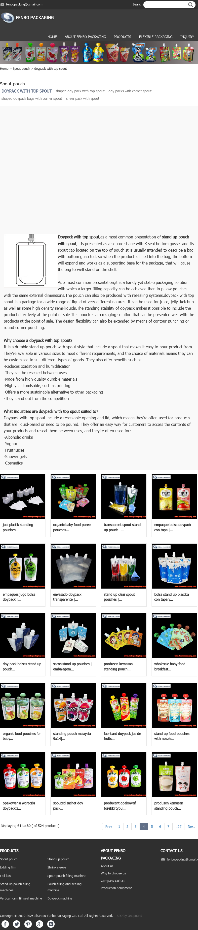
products (122, 36)
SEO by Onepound (129, 916)
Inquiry (187, 36)
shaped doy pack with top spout (80, 91)
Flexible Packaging (155, 36)
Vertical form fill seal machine (21, 898)
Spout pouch (21, 68)
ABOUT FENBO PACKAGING (85, 36)
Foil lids (5, 876)
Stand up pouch (58, 859)
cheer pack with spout (82, 98)
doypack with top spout (50, 68)
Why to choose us (113, 873)
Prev (108, 826)
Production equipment (116, 888)
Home (52, 36)
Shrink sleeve (56, 867)
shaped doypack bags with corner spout (31, 98)
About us (107, 866)
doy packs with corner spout (130, 91)
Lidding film (8, 867)
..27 (179, 826)
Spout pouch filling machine (66, 876)
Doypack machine (59, 898)
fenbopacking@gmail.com (24, 4)
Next (191, 826)
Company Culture (113, 881)
